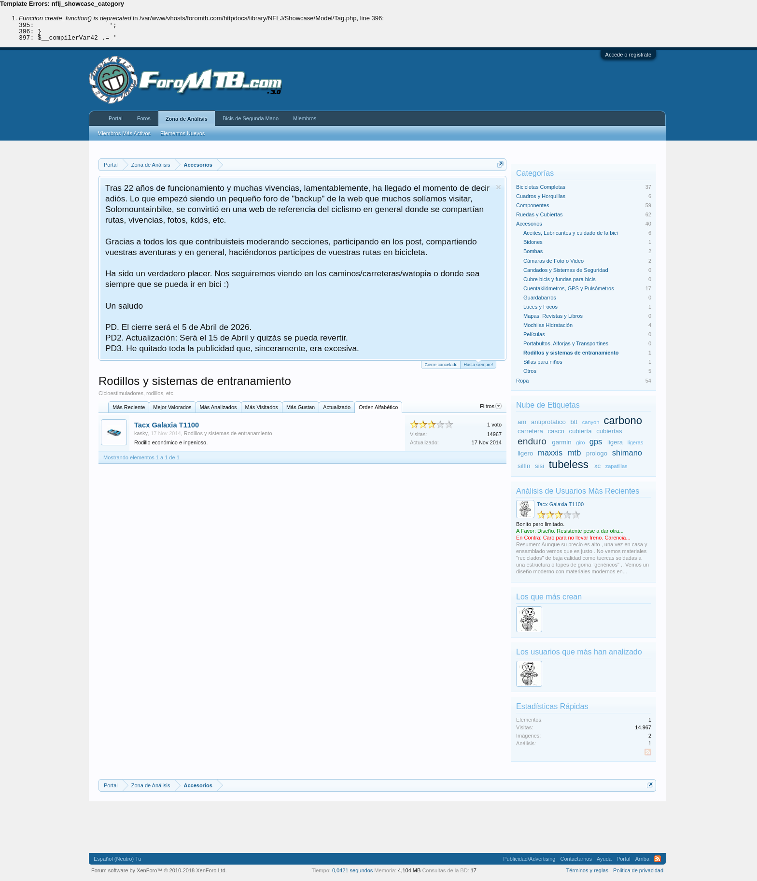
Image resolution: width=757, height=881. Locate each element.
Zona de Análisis (187, 119)
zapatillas (616, 466)
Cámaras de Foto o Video (553, 261)
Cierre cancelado (440, 364)
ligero (525, 453)
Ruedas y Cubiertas (539, 214)
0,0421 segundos (352, 870)
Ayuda (604, 859)
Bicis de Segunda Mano (251, 118)
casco (555, 431)
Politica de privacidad (638, 870)
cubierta (580, 431)
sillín (524, 465)
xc (597, 465)
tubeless (569, 464)
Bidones (533, 242)
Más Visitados (261, 407)
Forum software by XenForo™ (159, 870)
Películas (534, 334)
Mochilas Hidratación (548, 325)
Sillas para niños (542, 362)
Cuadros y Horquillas (540, 196)
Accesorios (529, 224)
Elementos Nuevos (182, 133)
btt (574, 422)
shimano (627, 452)
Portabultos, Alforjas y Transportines (565, 343)
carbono (622, 420)
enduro (532, 441)
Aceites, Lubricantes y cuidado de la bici (570, 233)
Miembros (304, 118)
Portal (116, 118)
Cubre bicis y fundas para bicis (559, 279)
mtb (574, 452)
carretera (530, 431)
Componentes (532, 205)
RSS (648, 752)
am (522, 422)
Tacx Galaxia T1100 (166, 425)
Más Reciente (128, 407)
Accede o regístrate (628, 54)
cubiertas (609, 431)
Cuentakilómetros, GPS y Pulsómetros (568, 288)
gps (596, 441)
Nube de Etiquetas (548, 405)
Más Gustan (300, 407)
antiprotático (548, 422)
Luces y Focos (540, 307)
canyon (590, 422)
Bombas (533, 251)
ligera (615, 442)
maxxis (550, 452)
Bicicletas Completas (540, 187)
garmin (561, 442)
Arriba (642, 859)
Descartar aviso (498, 187)
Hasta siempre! (478, 364)
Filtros (491, 406)
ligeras (635, 442)
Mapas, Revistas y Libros (553, 316)
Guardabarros (539, 297)
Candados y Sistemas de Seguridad (565, 270)
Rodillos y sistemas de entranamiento (228, 433)
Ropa (522, 381)
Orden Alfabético (378, 407)
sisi (539, 465)
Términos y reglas (587, 870)
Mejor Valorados (172, 407)
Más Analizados (218, 407)
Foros (144, 118)
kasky (141, 433)
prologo (596, 453)
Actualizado (336, 407)
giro (580, 442)
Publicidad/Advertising (529, 859)
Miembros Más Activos (124, 133)
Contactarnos (575, 859)
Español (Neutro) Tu (117, 859)
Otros (529, 371)
